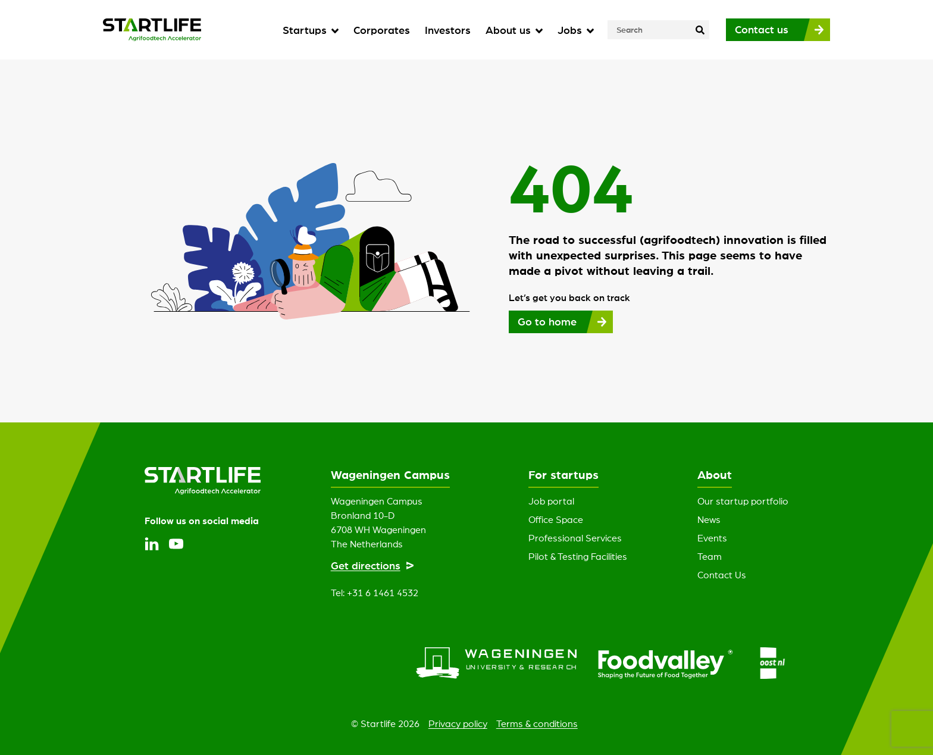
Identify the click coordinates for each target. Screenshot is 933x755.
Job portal (551, 501)
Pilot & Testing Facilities (577, 556)
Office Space (555, 519)
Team (709, 556)
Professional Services (575, 538)
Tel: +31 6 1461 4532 (374, 593)
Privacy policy (457, 723)
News (709, 519)
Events (712, 538)
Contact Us (721, 575)
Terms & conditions (537, 723)
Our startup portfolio (742, 501)
